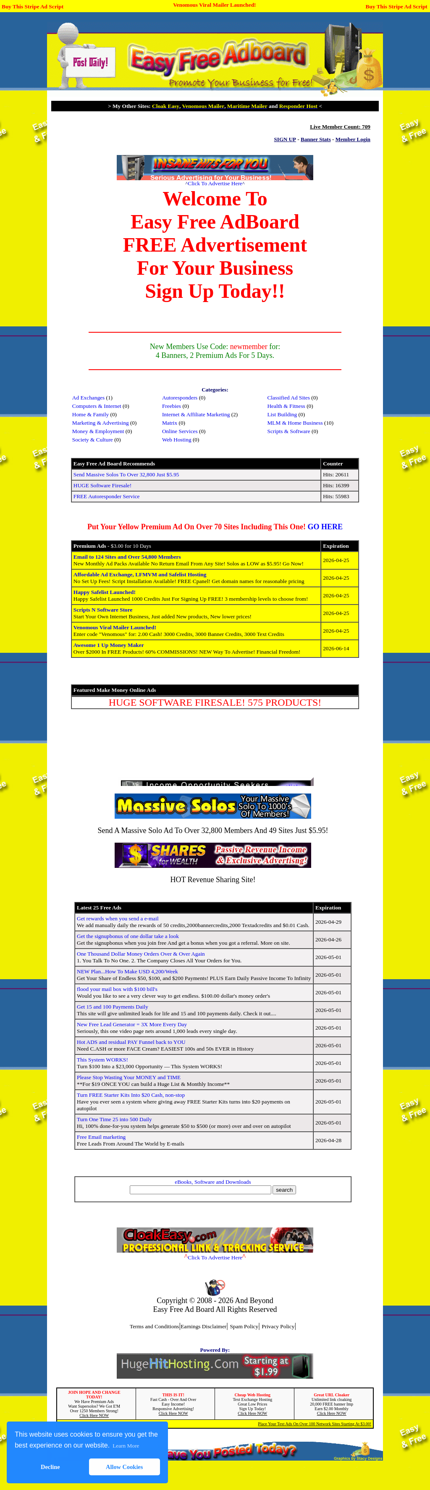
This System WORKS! (102, 1059)
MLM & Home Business (294, 423)
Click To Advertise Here (215, 183)
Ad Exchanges (88, 397)
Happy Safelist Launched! (104, 592)
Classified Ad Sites (288, 397)
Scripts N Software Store (103, 610)
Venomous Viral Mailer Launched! (214, 5)
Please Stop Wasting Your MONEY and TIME (129, 1077)
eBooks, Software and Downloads (213, 1182)
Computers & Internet (96, 406)
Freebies (171, 406)
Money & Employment (98, 431)
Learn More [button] (126, 1446)
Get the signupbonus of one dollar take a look (128, 936)
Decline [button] (50, 1467)
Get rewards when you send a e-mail (118, 918)
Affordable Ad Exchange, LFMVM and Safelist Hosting (140, 574)
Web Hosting (176, 439)
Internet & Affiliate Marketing (196, 414)
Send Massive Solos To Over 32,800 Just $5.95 (126, 474)
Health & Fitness (286, 406)
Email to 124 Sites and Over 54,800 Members (127, 557)
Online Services (180, 431)
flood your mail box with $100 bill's (117, 989)
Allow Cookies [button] (124, 1467)
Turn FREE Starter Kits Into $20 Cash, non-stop (131, 1095)
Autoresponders (179, 397)
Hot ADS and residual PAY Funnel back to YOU (131, 1042)
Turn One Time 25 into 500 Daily (114, 1119)
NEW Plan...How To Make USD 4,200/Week (127, 971)
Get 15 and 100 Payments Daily (112, 1007)
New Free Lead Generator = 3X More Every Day (132, 1024)
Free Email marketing (101, 1137)
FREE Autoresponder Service (106, 496)
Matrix (169, 423)
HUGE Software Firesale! (102, 485)
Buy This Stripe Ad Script (32, 6)
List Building (282, 414)
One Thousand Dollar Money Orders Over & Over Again (141, 954)
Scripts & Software (288, 431)
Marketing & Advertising (100, 423)
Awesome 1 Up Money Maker (108, 645)
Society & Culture (92, 439)
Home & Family (90, 414)
